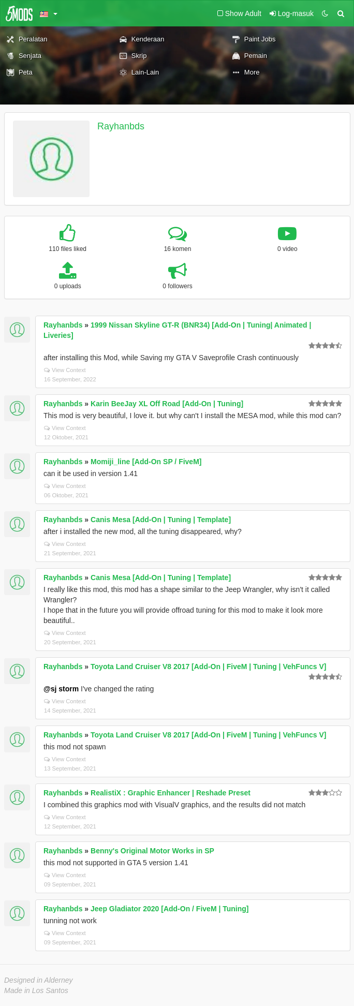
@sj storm (61, 689)
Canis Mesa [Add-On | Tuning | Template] (161, 519)
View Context (65, 370)
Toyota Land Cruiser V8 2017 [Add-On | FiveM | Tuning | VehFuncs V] (208, 666)
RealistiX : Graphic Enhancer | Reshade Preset (170, 793)
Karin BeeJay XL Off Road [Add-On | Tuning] (167, 404)
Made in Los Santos (36, 990)
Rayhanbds (120, 126)
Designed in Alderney (38, 980)
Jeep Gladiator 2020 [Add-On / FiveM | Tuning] (169, 909)
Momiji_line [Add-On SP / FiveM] (146, 461)
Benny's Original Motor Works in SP (152, 851)
